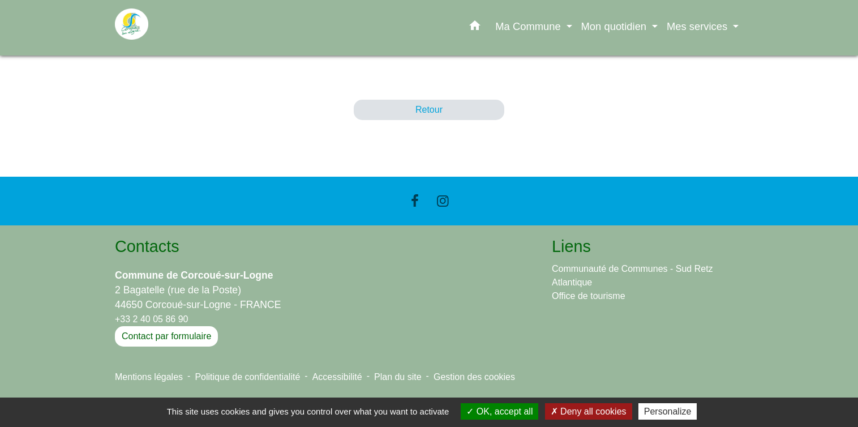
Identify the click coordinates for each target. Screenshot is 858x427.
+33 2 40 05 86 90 (151, 319)
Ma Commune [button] (529, 26)
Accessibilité (337, 377)
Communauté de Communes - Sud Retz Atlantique (632, 275)
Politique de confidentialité (247, 377)
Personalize (668, 411)
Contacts (147, 246)
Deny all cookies (589, 411)
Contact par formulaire (166, 336)
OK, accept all (499, 411)
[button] (475, 27)
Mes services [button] (698, 26)
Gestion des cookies (474, 377)
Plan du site (398, 377)
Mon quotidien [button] (615, 26)
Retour (429, 109)
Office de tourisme (588, 296)
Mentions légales (149, 377)
